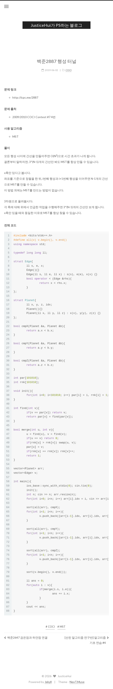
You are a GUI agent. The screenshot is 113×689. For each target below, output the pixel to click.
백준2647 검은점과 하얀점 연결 (26, 634)
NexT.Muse (77, 682)
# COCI (50, 623)
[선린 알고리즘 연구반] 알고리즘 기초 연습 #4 (87, 637)
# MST (61, 623)
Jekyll (48, 682)
